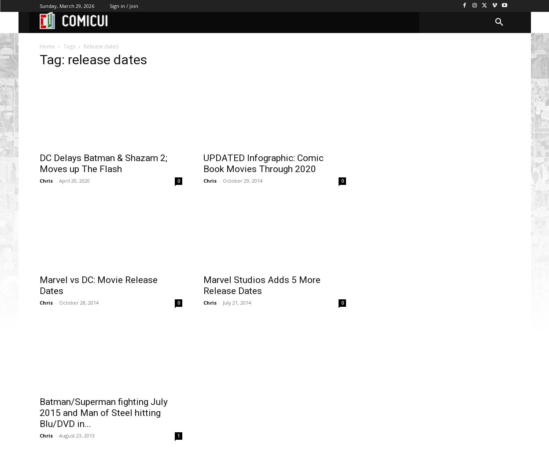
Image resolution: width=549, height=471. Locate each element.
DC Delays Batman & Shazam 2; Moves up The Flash (103, 163)
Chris (46, 180)
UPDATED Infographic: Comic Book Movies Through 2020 (263, 163)
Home (47, 46)
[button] (499, 22)
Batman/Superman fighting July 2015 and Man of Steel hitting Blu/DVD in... (104, 413)
